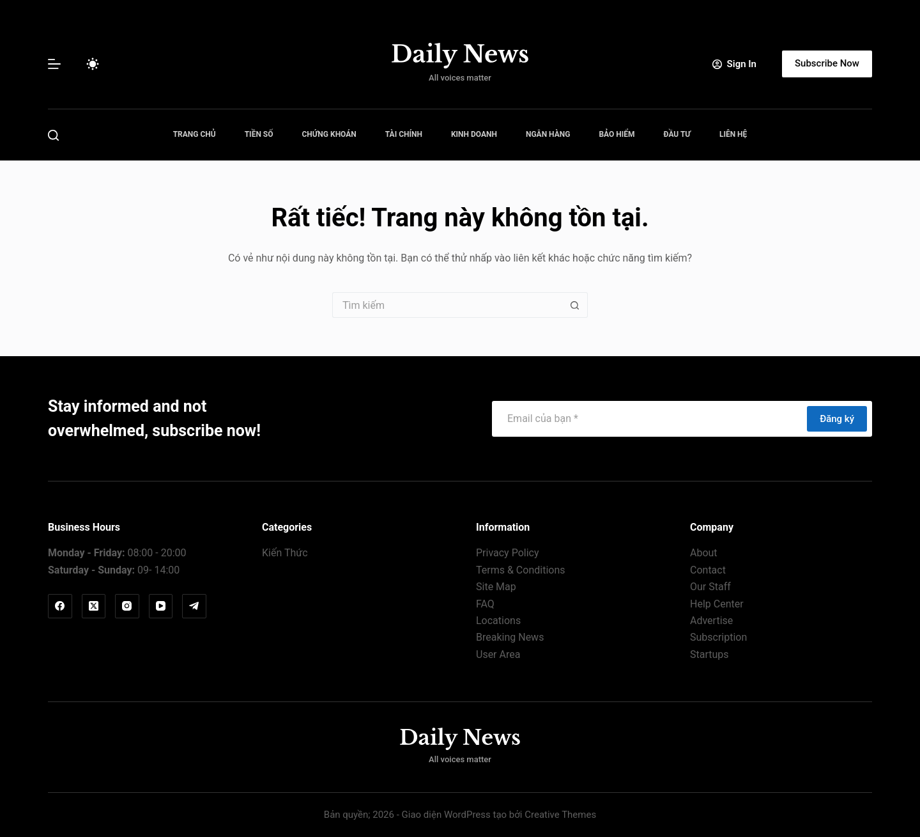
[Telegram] (194, 606)
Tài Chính (403, 134)
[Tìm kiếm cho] (447, 305)
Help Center (717, 604)
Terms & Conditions (520, 570)
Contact (708, 570)
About (703, 553)
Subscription (718, 637)
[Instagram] (127, 606)
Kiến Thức (285, 553)
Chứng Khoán (329, 134)
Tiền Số (259, 134)
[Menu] (54, 64)
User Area (498, 654)
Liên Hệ (733, 134)
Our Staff (710, 587)
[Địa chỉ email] (649, 419)
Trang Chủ (194, 134)
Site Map (496, 587)
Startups (709, 654)
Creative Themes (560, 814)
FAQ (485, 604)
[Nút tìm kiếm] (575, 305)
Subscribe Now (827, 63)
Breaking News (510, 637)
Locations (498, 620)
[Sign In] (734, 64)
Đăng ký (837, 419)
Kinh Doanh (474, 134)
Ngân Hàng (548, 134)
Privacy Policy (507, 553)
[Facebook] (60, 606)
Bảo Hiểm (616, 134)
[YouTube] (161, 606)
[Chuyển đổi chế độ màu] (92, 64)
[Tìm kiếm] (53, 135)
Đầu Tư (677, 134)
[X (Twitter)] (94, 606)
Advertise (711, 620)
